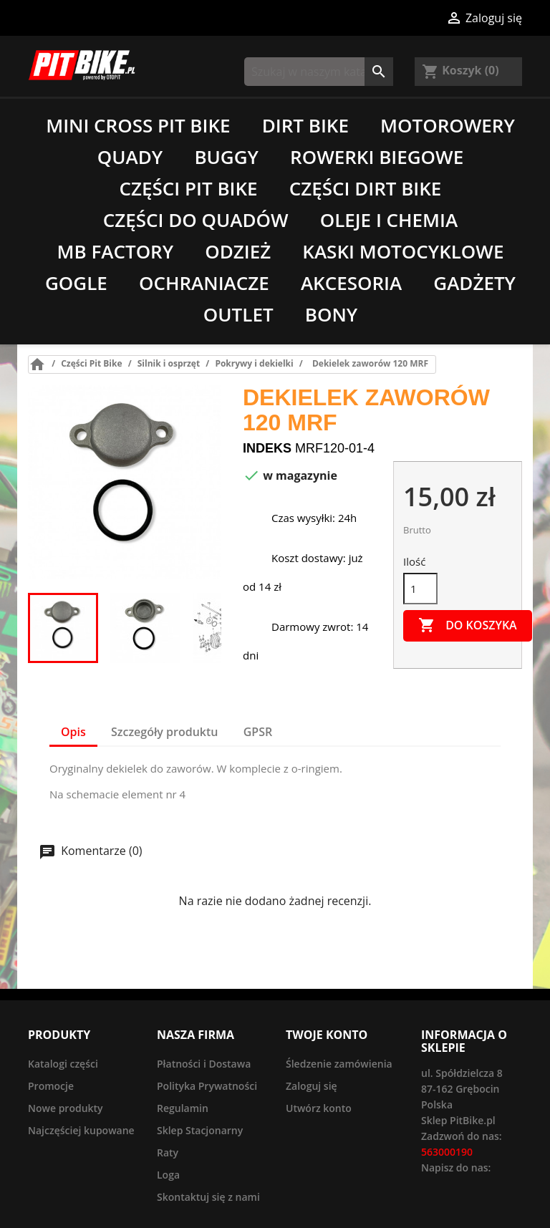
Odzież (238, 251)
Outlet (238, 314)
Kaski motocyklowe (402, 251)
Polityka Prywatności (207, 1086)
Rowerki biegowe (376, 157)
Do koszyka (467, 626)
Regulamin (182, 1108)
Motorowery (447, 125)
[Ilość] (420, 588)
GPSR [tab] (257, 732)
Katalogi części (63, 1063)
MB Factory (115, 251)
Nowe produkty (65, 1108)
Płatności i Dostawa (204, 1063)
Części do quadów (196, 220)
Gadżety (474, 283)
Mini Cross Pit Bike (138, 125)
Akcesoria (351, 283)
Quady (130, 157)
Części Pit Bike (189, 188)
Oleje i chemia (389, 220)
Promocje (51, 1086)
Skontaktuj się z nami (208, 1197)
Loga (168, 1174)
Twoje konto (326, 1035)
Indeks (267, 448)
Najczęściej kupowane (81, 1130)
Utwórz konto (319, 1108)
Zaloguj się (311, 1086)
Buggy (226, 157)
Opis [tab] (73, 732)
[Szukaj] (318, 71)
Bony (331, 314)
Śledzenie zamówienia (339, 1063)
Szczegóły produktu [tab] (164, 732)
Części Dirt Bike (365, 188)
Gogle (76, 283)
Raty (167, 1152)
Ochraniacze (204, 283)
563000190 (447, 1152)
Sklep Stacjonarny (200, 1130)
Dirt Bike (305, 125)
